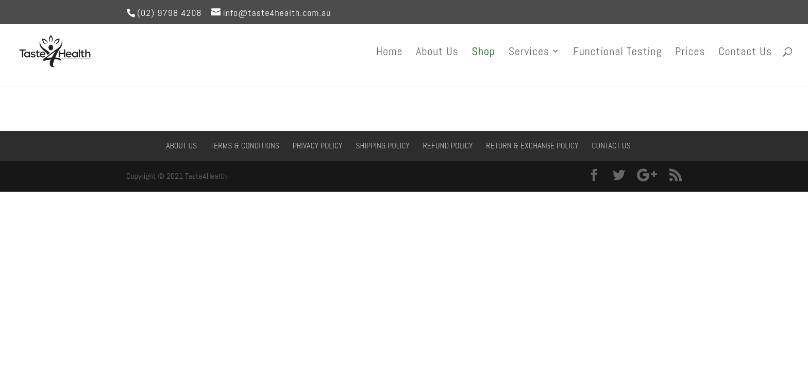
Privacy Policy (318, 145)
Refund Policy (448, 145)
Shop (483, 52)
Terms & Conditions (244, 145)
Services (529, 52)
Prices (690, 52)
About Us (437, 52)
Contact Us (745, 52)
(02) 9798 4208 (169, 13)
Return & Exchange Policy (532, 145)
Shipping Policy (383, 145)
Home (389, 52)
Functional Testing (617, 52)
